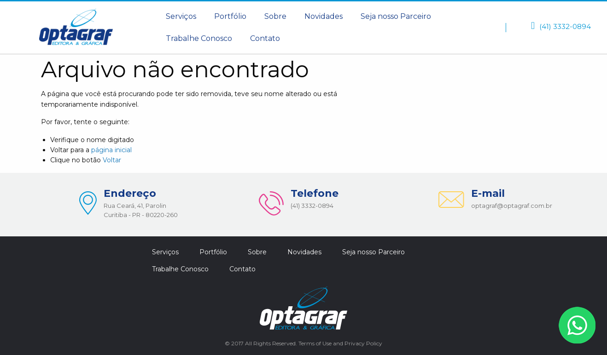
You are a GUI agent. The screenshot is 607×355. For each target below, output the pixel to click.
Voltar (112, 160)
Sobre (275, 16)
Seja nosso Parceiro (396, 16)
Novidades (323, 16)
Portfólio (230, 16)
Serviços (181, 16)
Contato (265, 38)
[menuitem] (181, 17)
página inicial (111, 150)
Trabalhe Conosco (199, 38)
